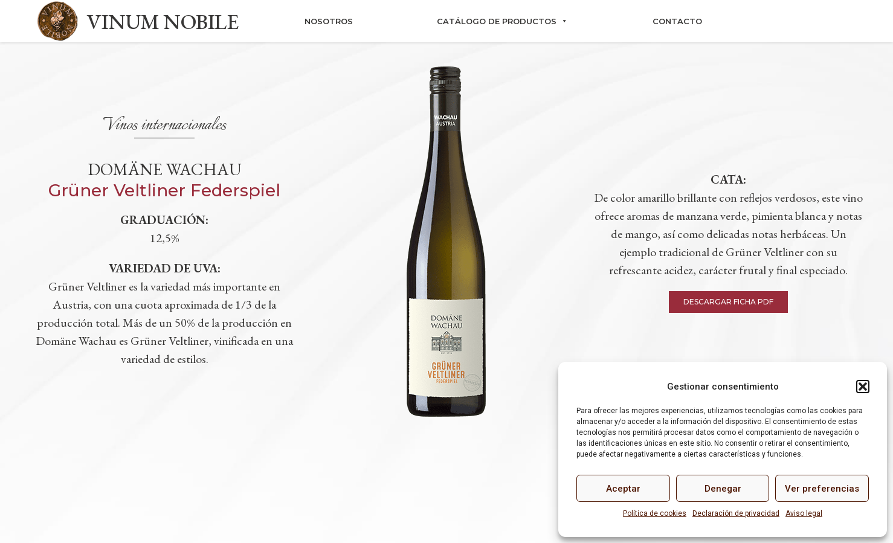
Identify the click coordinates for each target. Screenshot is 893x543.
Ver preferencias (822, 488)
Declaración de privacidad (735, 513)
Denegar (722, 488)
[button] (863, 387)
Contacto (677, 21)
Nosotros (329, 21)
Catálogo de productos (502, 21)
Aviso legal (803, 513)
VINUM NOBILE (162, 21)
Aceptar (623, 488)
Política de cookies (654, 513)
